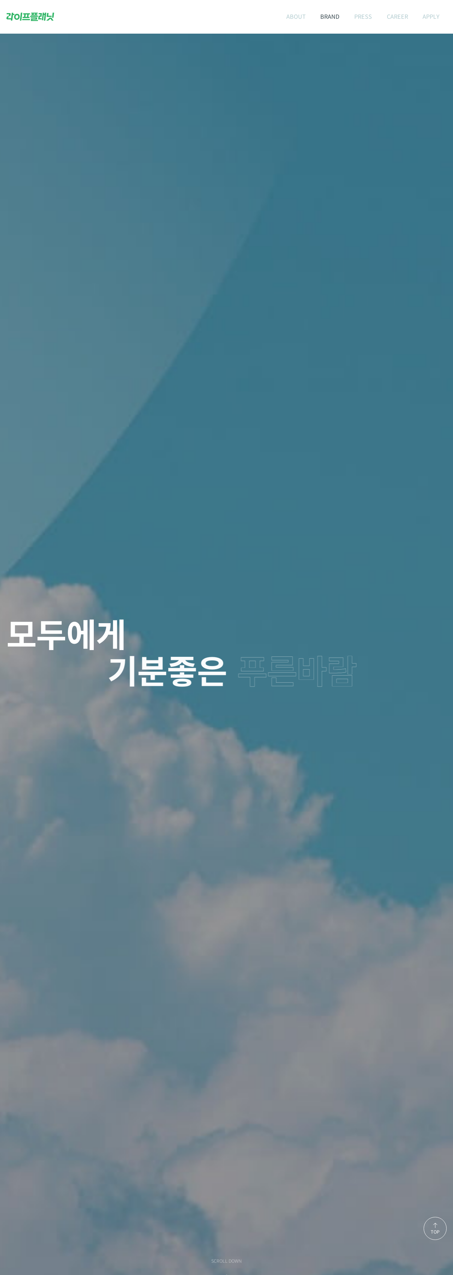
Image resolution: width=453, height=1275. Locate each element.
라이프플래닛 (30, 17)
